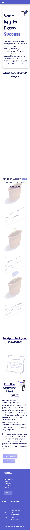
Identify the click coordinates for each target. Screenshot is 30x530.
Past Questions (9, 462)
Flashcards (15, 510)
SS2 (5, 515)
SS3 (5, 517)
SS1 (5, 512)
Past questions (15, 518)
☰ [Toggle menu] (3, 2)
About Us (8, 493)
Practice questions (15, 513)
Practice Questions (10, 457)
